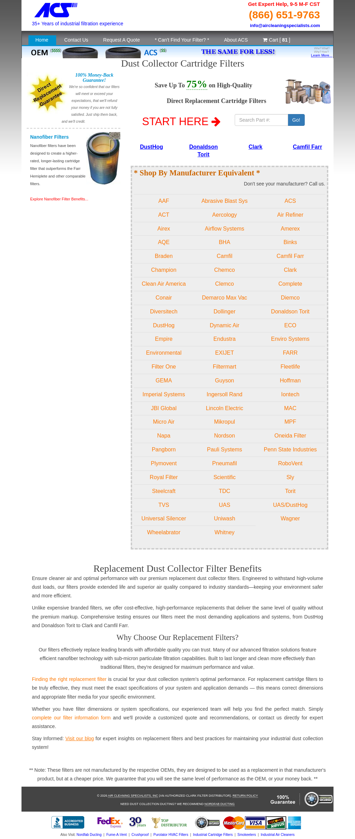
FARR (290, 353)
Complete (290, 284)
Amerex (290, 229)
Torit (290, 491)
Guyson (224, 380)
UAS (224, 505)
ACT (163, 215)
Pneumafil (224, 463)
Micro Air (163, 422)
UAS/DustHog (290, 505)
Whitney (225, 532)
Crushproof (139, 835)
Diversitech (164, 311)
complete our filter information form (71, 717)
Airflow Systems (224, 229)
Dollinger (224, 311)
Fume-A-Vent (116, 835)
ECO (290, 325)
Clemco (224, 284)
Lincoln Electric (224, 408)
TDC (224, 491)
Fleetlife (290, 367)
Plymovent (164, 463)
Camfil (224, 256)
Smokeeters (246, 835)
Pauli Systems (224, 449)
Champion (163, 270)
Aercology (224, 215)
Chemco (224, 270)
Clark (255, 147)
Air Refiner (290, 215)
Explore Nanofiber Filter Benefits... (59, 199)
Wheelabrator (163, 532)
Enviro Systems (290, 339)
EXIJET (224, 353)
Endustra (225, 339)
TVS (163, 505)
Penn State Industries (290, 449)
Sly (290, 477)
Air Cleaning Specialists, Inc (133, 795)
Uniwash (224, 518)
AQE (164, 242)
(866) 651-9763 (284, 14)
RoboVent (290, 463)
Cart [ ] (276, 40)
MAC (290, 408)
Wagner (290, 518)
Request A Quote (121, 40)
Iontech (290, 394)
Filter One (163, 367)
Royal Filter (164, 477)
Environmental (163, 353)
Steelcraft (164, 491)
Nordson (224, 436)
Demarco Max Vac (224, 298)
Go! (296, 120)
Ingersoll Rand (224, 394)
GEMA (164, 380)
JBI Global (163, 408)
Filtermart (224, 367)
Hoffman (290, 380)
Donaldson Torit (290, 311)
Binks (290, 242)
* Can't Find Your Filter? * (182, 40)
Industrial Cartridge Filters (213, 835)
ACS (290, 201)
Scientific (225, 477)
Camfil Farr (307, 147)
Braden (164, 256)
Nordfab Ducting (220, 804)
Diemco (290, 298)
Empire (164, 339)
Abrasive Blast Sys (224, 201)
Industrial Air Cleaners (278, 835)
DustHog (151, 147)
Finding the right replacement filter (69, 679)
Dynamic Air (224, 325)
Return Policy (245, 795)
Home (41, 40)
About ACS (236, 40)
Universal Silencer (163, 518)
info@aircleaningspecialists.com (285, 25)
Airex (163, 229)
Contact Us (76, 40)
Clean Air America (164, 284)
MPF (290, 422)
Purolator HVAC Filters (171, 835)
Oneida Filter (290, 436)
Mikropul (224, 422)
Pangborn (164, 449)
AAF (163, 201)
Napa (163, 436)
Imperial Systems (163, 394)
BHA (224, 242)
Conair (164, 298)
